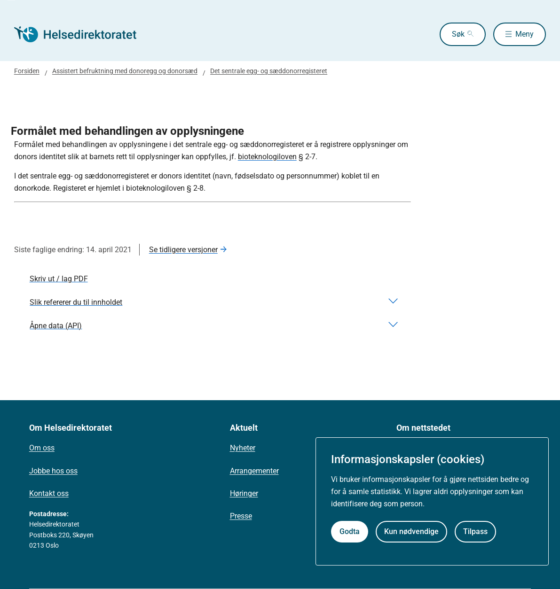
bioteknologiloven (267, 156)
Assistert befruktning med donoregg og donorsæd (124, 71)
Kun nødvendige (411, 531)
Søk (458, 34)
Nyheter (242, 447)
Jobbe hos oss (53, 470)
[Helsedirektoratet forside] (82, 34)
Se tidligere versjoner (183, 249)
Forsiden (26, 71)
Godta (349, 531)
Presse (241, 516)
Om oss (42, 447)
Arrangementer (254, 470)
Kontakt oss (49, 493)
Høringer (244, 493)
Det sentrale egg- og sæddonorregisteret (268, 71)
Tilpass (475, 531)
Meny (524, 34)
